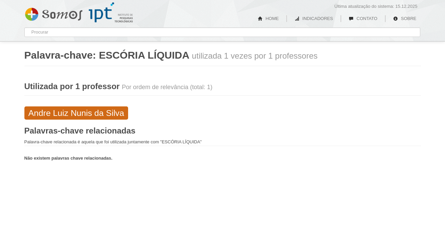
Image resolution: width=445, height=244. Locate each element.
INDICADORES (314, 18)
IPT (111, 12)
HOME (268, 18)
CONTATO (363, 18)
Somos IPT (53, 12)
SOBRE (404, 18)
